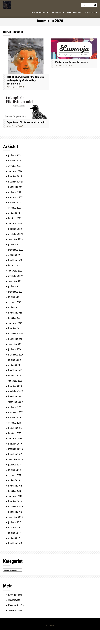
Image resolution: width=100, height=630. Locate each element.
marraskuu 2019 (15, 412)
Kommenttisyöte (16, 605)
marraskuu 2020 (15, 354)
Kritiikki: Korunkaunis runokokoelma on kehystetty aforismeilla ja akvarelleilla (25, 80)
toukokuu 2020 (15, 380)
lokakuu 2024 (14, 160)
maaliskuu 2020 (15, 391)
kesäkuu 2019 (14, 433)
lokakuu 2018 (14, 470)
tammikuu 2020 (15, 401)
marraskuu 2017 (15, 527)
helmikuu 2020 (15, 396)
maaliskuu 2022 (15, 276)
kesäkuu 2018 (14, 490)
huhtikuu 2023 (15, 228)
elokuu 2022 (14, 255)
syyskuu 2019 (14, 422)
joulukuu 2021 (14, 286)
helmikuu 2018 (15, 511)
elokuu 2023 (14, 213)
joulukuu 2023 (14, 192)
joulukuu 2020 (14, 349)
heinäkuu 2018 (15, 485)
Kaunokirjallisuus (39, 12)
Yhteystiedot (91, 12)
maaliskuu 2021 (15, 333)
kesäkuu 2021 (14, 317)
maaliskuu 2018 (15, 506)
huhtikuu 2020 (15, 386)
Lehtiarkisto (58, 12)
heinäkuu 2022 (15, 260)
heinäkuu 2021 (15, 312)
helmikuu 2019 (15, 454)
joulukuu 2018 (14, 464)
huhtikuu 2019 (15, 443)
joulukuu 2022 (14, 244)
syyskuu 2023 (14, 207)
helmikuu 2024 (15, 186)
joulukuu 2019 (14, 407)
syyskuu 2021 (14, 302)
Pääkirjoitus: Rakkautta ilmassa (71, 62)
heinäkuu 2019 (15, 428)
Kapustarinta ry (74, 12)
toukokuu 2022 (15, 270)
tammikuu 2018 (15, 517)
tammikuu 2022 (15, 281)
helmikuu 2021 (15, 339)
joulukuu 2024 (14, 155)
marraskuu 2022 (15, 249)
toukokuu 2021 (15, 323)
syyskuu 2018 (14, 475)
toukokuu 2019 (15, 438)
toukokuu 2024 (15, 171)
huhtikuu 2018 (15, 501)
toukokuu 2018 (15, 496)
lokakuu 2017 (14, 532)
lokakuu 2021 (14, 297)
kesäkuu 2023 (14, 218)
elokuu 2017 (14, 538)
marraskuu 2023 (15, 197)
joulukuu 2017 (14, 522)
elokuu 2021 (14, 307)
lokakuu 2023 (14, 202)
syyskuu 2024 (14, 166)
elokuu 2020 (14, 365)
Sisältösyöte (14, 600)
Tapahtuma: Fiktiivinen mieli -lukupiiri (26, 122)
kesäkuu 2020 (14, 375)
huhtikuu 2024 (15, 176)
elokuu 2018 (14, 480)
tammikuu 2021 (15, 344)
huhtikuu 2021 (15, 328)
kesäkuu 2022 (14, 265)
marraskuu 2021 (15, 291)
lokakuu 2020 (14, 359)
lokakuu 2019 (14, 417)
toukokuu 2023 (15, 223)
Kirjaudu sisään (15, 594)
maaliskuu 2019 (15, 449)
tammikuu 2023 (15, 239)
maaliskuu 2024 (15, 181)
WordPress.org (15, 610)
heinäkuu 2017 (15, 543)
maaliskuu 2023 (15, 234)
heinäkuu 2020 (15, 370)
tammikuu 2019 (15, 459)
